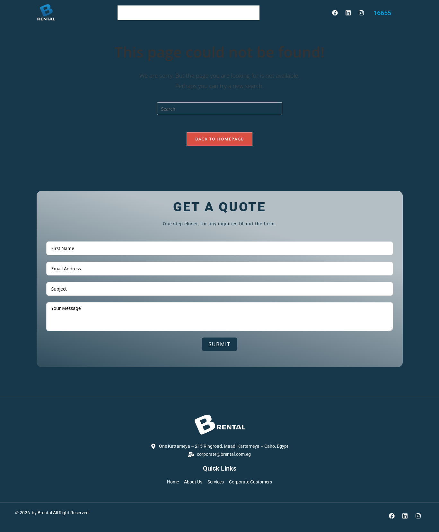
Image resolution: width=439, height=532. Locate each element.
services (186, 13)
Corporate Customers (230, 13)
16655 (382, 13)
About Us (156, 13)
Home (129, 13)
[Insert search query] (219, 108)
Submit (219, 346)
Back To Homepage (219, 141)
